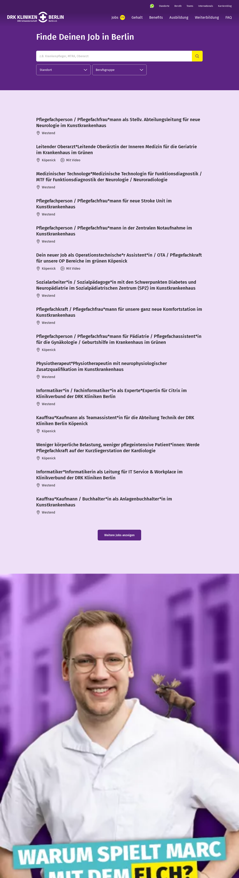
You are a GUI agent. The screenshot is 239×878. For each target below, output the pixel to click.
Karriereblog (225, 6)
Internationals (205, 6)
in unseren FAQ (92, 804)
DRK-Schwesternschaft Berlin (93, 852)
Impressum (122, 852)
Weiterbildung (207, 17)
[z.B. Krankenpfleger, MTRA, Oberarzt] (114, 56)
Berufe (178, 6)
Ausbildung (178, 17)
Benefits (156, 17)
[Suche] (197, 56)
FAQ (228, 17)
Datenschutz (141, 852)
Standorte (164, 6)
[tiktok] (41, 853)
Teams (190, 6)
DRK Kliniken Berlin (59, 852)
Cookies (158, 852)
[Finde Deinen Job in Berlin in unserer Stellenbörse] (114, 688)
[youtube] (30, 853)
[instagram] (9, 853)
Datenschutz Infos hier (114, 816)
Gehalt (137, 17)
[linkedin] (20, 853)
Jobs (114, 17)
